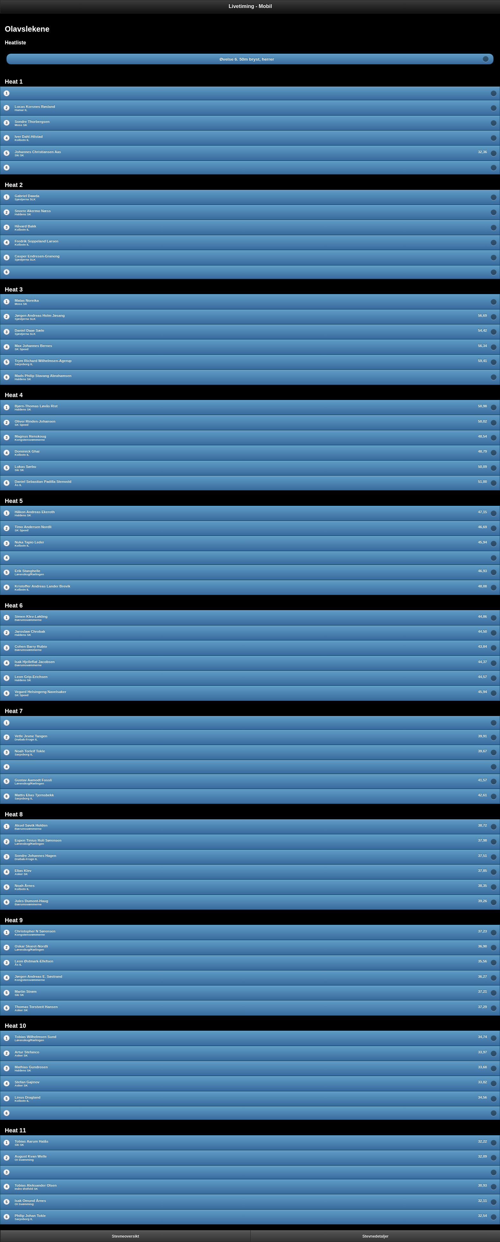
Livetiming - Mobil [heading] (250, 6)
